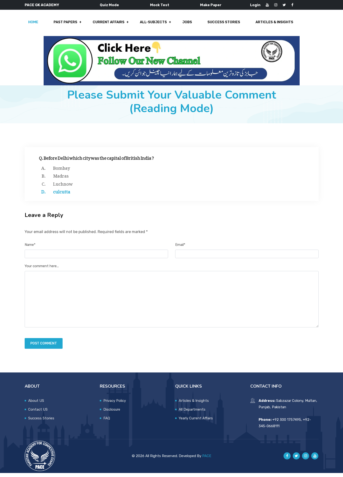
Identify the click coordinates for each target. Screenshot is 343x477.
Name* (30, 249)
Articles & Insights (270, 24)
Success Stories (220, 24)
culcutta (61, 195)
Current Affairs (108, 24)
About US (36, 405)
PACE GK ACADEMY (42, 5)
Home (35, 24)
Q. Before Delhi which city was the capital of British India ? (96, 161)
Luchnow (63, 187)
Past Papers (66, 24)
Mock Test (159, 5)
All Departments (192, 413)
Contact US (38, 413)
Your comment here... (42, 270)
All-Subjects (153, 24)
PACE (206, 460)
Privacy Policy (114, 405)
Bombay (61, 171)
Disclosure (111, 413)
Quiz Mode (109, 5)
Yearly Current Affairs (196, 422)
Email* (180, 249)
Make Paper (210, 5)
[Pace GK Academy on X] (296, 460)
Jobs (185, 24)
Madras (61, 179)
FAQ (106, 422)
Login (255, 5)
